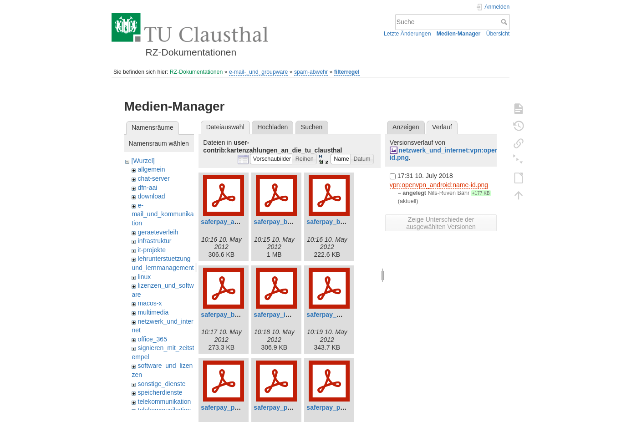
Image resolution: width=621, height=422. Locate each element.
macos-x (150, 303)
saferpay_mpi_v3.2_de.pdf (346, 314)
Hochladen (272, 127)
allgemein (151, 169)
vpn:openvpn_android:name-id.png (439, 184)
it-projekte (152, 250)
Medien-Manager (459, 34)
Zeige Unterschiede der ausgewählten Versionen (441, 223)
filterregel (347, 72)
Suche (505, 22)
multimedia (153, 312)
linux (144, 276)
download (151, 196)
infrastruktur (155, 240)
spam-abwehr (311, 72)
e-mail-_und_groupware (258, 72)
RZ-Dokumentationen (196, 72)
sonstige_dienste (162, 383)
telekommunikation (164, 401)
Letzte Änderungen (407, 34)
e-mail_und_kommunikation (162, 214)
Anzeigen (405, 127)
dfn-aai (148, 187)
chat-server (154, 178)
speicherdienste (160, 392)
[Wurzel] (143, 160)
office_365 (152, 339)
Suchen (311, 127)
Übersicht (498, 34)
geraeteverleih (158, 232)
